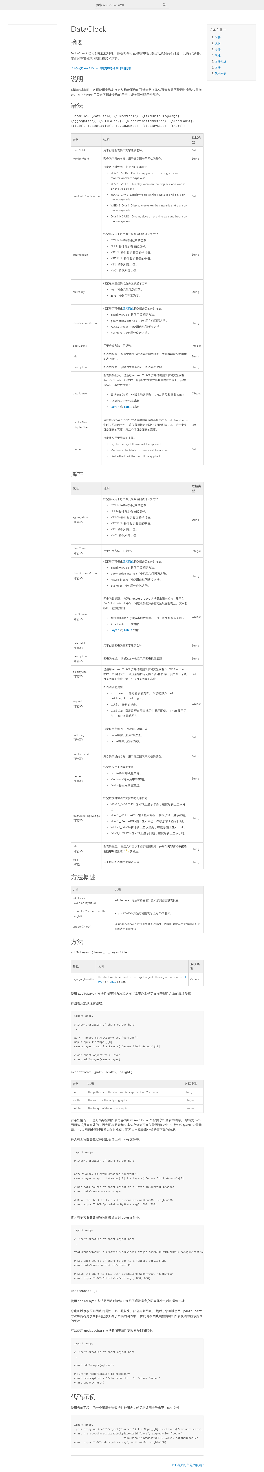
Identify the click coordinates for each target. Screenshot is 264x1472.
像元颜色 (128, 308)
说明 (218, 43)
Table (128, 407)
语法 (218, 49)
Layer (115, 407)
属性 (218, 55)
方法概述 (220, 61)
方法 (218, 67)
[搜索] (164, 5)
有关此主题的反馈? (190, 1465)
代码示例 (220, 73)
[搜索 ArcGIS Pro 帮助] (128, 5)
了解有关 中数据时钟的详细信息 (101, 68)
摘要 (218, 37)
